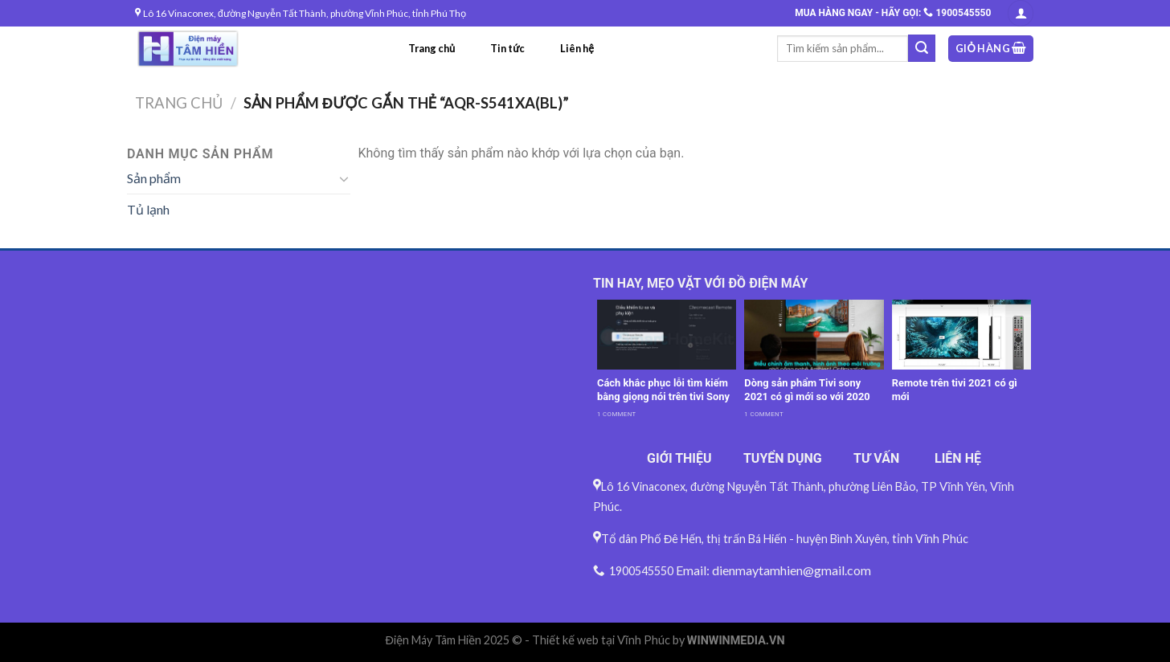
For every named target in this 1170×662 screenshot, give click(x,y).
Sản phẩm (154, 178)
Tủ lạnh (148, 209)
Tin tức (507, 48)
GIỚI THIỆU (679, 458)
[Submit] (921, 48)
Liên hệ (577, 48)
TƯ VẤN (876, 458)
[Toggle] (344, 178)
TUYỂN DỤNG (782, 458)
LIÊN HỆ (958, 458)
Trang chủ (431, 48)
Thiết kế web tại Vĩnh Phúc (601, 640)
